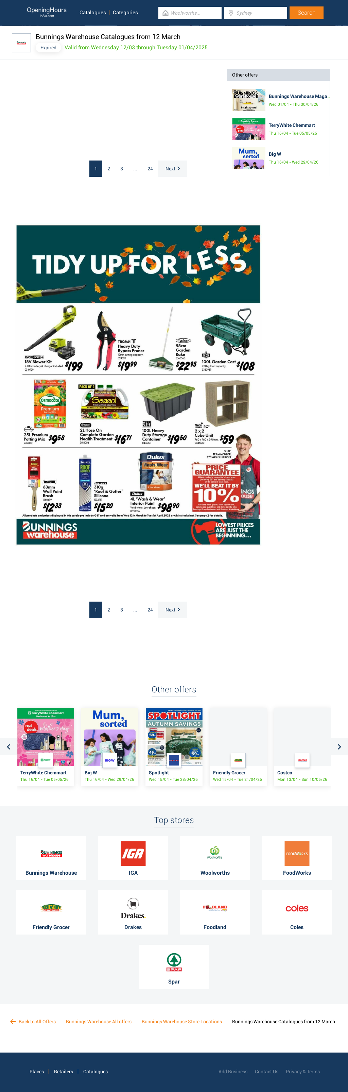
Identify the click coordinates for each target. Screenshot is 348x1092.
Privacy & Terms (303, 1071)
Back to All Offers (33, 1021)
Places (37, 1071)
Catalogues (93, 13)
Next (173, 168)
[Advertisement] (72, 111)
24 (150, 168)
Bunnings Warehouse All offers (99, 1021)
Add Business (233, 1071)
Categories (125, 13)
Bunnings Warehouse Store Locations (182, 1021)
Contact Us (266, 1071)
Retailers (63, 1071)
